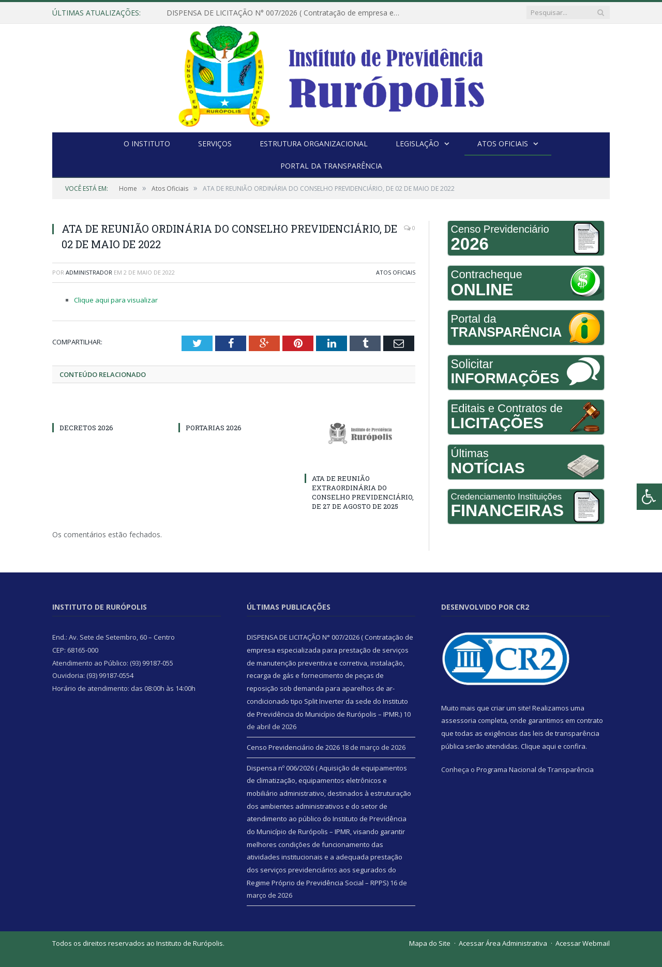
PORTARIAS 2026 (214, 427)
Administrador (89, 272)
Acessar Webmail (582, 943)
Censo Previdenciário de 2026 (293, 747)
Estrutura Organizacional (314, 143)
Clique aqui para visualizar (116, 300)
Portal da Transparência (331, 166)
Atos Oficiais (502, 143)
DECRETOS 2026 (86, 427)
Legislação (417, 143)
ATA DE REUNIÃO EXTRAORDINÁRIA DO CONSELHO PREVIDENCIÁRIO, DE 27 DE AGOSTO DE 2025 (363, 492)
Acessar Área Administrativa (503, 943)
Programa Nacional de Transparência (535, 769)
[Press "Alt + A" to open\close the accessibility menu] (649, 497)
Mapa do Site (429, 943)
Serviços (215, 143)
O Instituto (147, 143)
